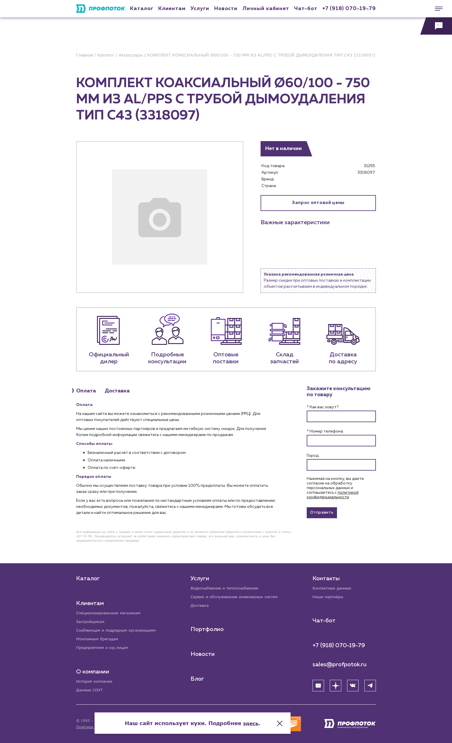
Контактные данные (333, 586)
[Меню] (436, 8)
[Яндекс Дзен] (335, 684)
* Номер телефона (325, 431)
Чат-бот (305, 8)
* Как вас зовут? (322, 407)
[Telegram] (370, 684)
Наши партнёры (329, 595)
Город (313, 456)
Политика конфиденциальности (104, 727)
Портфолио (207, 628)
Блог (198, 678)
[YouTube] (318, 684)
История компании (95, 680)
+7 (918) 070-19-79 (349, 8)
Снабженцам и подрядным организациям (119, 629)
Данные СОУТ (90, 689)
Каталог (141, 8)
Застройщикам (91, 620)
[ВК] (353, 684)
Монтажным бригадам (99, 638)
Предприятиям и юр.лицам (104, 647)
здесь (284, 720)
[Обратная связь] (436, 26)
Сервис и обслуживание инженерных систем (237, 595)
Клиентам (172, 8)
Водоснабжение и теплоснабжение (227, 586)
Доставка (200, 604)
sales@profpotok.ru (339, 663)
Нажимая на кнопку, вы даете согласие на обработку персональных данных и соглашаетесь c (335, 488)
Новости (203, 653)
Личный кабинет (265, 8)
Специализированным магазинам (111, 611)
